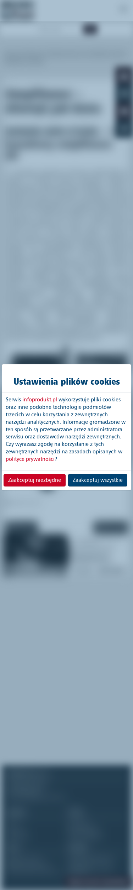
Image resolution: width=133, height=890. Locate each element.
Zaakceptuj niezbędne (34, 480)
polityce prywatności (30, 459)
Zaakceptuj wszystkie (98, 480)
